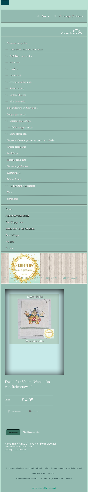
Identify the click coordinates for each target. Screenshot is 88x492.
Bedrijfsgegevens (14, 222)
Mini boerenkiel (17, 101)
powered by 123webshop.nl (44, 488)
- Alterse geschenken (15, 146)
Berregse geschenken (20, 121)
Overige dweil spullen (20, 82)
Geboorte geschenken (22, 127)
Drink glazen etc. (18, 133)
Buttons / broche (17, 95)
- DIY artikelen (13, 179)
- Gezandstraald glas (15, 159)
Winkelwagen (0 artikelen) (69, 16)
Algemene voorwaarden (17, 215)
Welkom (9, 241)
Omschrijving (13, 432)
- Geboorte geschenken (16, 166)
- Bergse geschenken (15, 114)
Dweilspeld (15, 75)
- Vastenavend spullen (16, 43)
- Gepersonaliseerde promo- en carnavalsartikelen (30, 140)
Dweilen (13, 69)
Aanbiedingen (12, 235)
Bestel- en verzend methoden (20, 228)
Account (43, 16)
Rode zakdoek (16, 88)
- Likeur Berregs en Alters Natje (21, 108)
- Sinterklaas (11, 198)
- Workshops (11, 153)
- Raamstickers (12, 172)
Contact (9, 209)
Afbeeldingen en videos (31, 432)
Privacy (9, 248)
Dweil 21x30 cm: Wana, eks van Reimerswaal (43, 278)
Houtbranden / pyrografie (22, 185)
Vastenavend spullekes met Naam (26, 49)
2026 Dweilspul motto (20, 56)
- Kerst (8, 192)
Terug (36, 411)
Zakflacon (14, 62)
